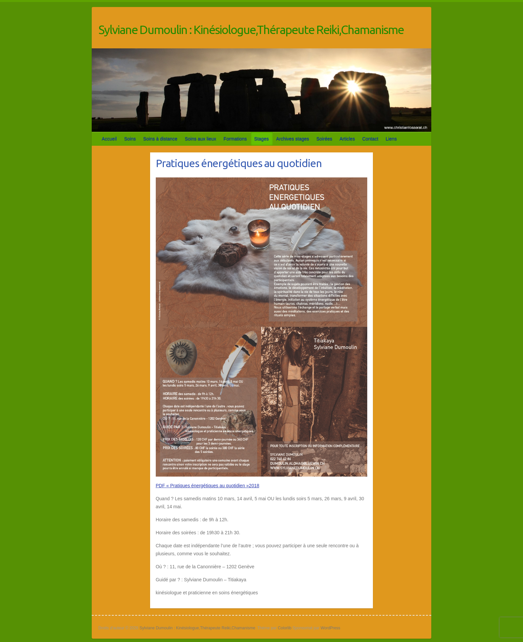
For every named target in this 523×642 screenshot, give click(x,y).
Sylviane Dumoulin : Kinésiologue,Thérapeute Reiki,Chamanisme (251, 29)
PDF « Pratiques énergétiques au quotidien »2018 (207, 485)
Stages (261, 138)
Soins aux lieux (200, 138)
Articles (347, 138)
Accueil (109, 138)
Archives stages (292, 138)
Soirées (324, 138)
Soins (130, 138)
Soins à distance (160, 138)
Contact (370, 138)
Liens (391, 138)
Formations (235, 138)
